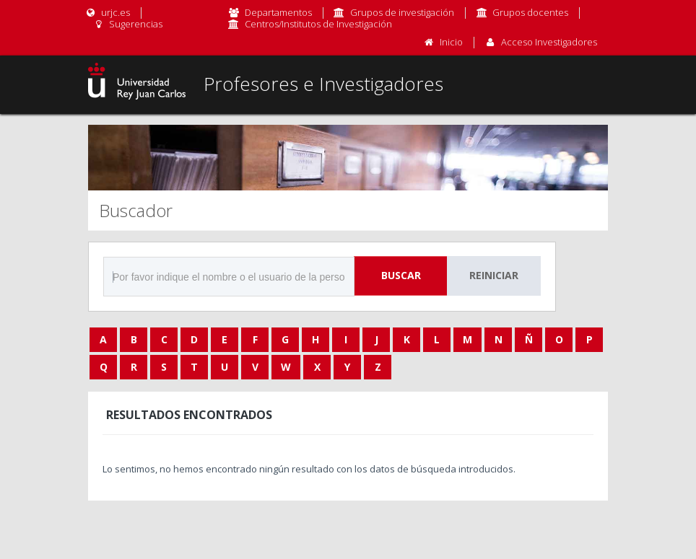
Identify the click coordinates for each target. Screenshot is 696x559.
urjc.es (107, 12)
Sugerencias (127, 23)
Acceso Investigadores (549, 41)
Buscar (401, 275)
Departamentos (278, 12)
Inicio (451, 41)
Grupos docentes (530, 12)
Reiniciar (493, 275)
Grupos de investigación (402, 12)
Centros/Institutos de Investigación (318, 23)
